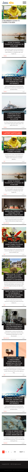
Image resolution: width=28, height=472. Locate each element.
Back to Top (13, 459)
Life (4, 161)
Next (21, 452)
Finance (5, 443)
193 (15, 452)
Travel (5, 56)
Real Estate (6, 223)
